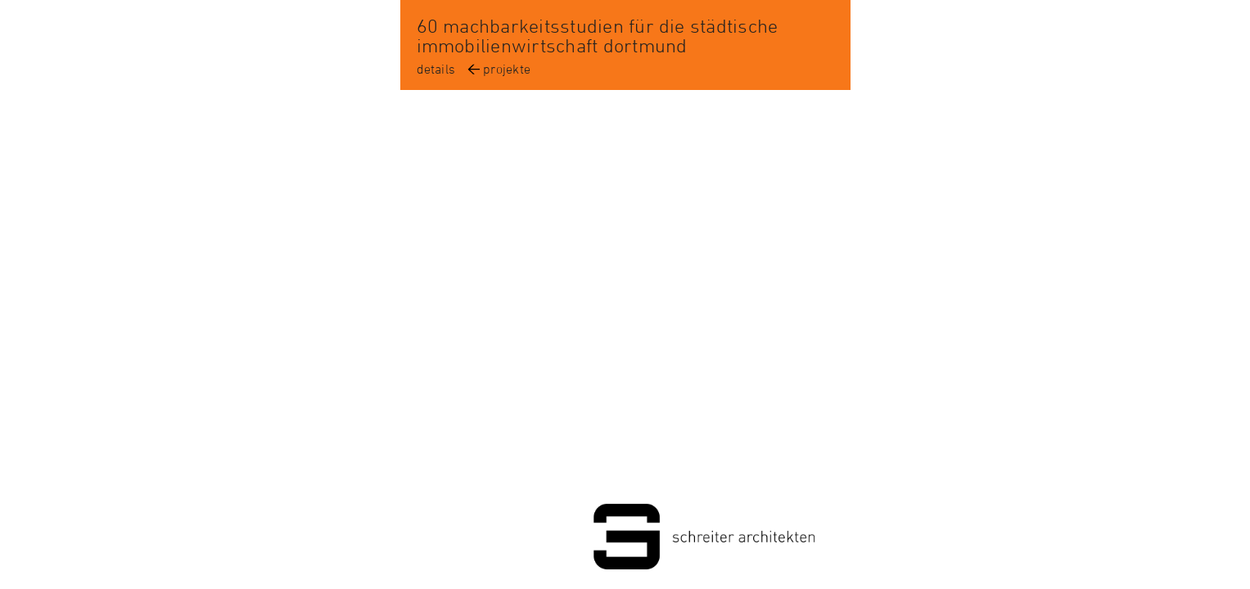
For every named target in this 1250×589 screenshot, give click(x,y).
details (436, 69)
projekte (506, 68)
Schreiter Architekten (625, 540)
